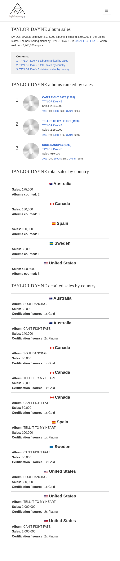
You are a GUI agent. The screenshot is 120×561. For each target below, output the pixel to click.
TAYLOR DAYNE (52, 101)
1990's (57, 158)
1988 (44, 135)
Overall (69, 111)
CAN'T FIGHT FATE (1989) (58, 97)
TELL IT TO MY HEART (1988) (60, 121)
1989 (44, 111)
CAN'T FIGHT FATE (86, 41)
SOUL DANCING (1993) (56, 144)
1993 (44, 158)
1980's (56, 111)
